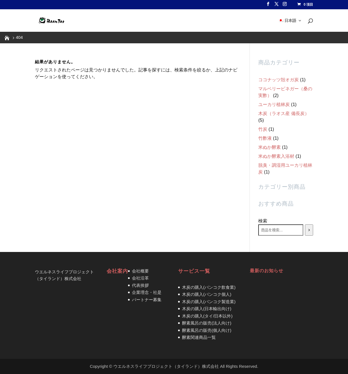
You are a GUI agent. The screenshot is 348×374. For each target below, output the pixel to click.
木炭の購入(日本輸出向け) (206, 308)
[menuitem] (290, 25)
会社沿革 (140, 278)
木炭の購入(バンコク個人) (206, 294)
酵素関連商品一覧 (199, 337)
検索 (262, 220)
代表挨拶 (140, 285)
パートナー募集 (146, 299)
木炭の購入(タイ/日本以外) (207, 316)
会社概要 (140, 271)
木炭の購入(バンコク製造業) (208, 301)
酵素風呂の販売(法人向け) (206, 323)
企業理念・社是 (146, 292)
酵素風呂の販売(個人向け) (206, 330)
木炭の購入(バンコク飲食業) (208, 287)
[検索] (309, 230)
